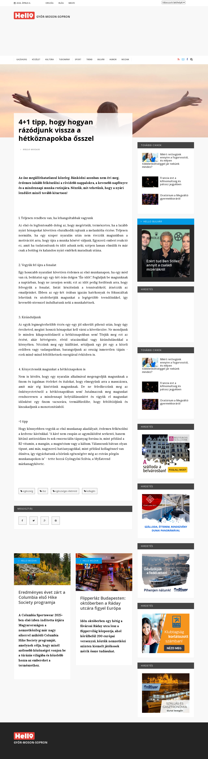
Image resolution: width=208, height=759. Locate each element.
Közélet (36, 59)
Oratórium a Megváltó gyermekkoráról (174, 197)
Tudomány (64, 59)
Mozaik (125, 59)
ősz (43, 491)
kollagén (89, 491)
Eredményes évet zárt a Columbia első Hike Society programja (42, 597)
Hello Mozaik (30, 149)
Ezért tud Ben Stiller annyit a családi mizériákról (162, 265)
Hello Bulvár (151, 221)
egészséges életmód (65, 491)
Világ (61, 3)
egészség (26, 491)
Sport (78, 59)
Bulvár (101, 59)
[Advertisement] (135, 31)
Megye (72, 3)
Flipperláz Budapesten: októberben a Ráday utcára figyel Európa (103, 603)
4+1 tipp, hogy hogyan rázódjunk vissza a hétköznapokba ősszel (56, 130)
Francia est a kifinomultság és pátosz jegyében (170, 181)
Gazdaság (21, 59)
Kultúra (49, 59)
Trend (89, 59)
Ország (49, 3)
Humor (113, 59)
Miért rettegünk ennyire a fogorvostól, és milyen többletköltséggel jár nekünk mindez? (165, 161)
